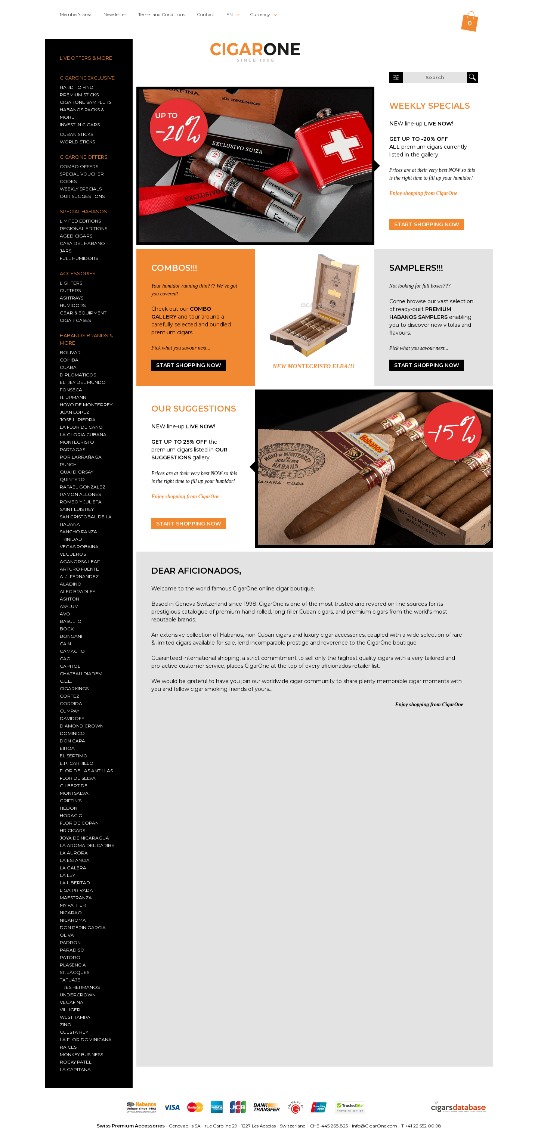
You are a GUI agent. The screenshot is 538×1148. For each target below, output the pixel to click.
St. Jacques (74, 972)
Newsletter (114, 14)
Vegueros (73, 554)
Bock (67, 629)
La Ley (67, 875)
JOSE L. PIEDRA (78, 419)
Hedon (68, 808)
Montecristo (77, 442)
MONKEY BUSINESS (81, 1054)
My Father (73, 905)
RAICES (68, 1047)
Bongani (71, 636)
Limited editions (80, 221)
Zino (65, 1024)
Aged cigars (76, 236)
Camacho (72, 651)
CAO (65, 658)
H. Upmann (73, 397)
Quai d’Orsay (76, 472)
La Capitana (75, 1069)
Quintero (72, 479)
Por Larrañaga (81, 457)
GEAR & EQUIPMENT (83, 313)
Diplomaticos (78, 375)
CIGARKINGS (74, 688)
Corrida (71, 703)
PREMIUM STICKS (79, 94)
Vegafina (71, 1002)
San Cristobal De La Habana (86, 520)
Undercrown (78, 994)
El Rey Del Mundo (83, 382)
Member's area (76, 14)
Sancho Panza (78, 531)
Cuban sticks (76, 134)
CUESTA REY (74, 1032)
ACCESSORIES (78, 273)
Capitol (70, 666)
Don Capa (72, 741)
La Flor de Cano (81, 427)
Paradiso (72, 950)
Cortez (69, 696)
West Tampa (75, 1017)
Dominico (72, 733)
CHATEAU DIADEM (81, 673)
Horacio (71, 815)
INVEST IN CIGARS (80, 124)
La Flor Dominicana (86, 1039)
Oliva (67, 935)
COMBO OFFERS (79, 166)
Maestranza (76, 897)
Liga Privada (76, 890)
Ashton (69, 599)
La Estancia (75, 860)
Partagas (72, 449)
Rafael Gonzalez (82, 487)
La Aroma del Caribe (87, 845)
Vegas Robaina (79, 546)
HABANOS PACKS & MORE (82, 113)
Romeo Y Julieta (81, 502)
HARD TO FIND (76, 87)
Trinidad (71, 539)
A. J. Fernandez (79, 576)
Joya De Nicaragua (84, 838)
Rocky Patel (76, 1062)
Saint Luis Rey (77, 509)
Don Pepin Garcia (83, 927)
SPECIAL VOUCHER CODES (82, 177)
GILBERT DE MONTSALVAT (75, 789)
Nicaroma (73, 920)
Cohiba (69, 360)
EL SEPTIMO (73, 755)
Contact (205, 14)
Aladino (70, 584)
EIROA (67, 748)
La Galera (73, 868)
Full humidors (79, 258)
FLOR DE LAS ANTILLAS (86, 770)
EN (229, 14)
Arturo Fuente (79, 569)
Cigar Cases (75, 320)
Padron (70, 942)
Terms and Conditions (161, 14)
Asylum (69, 606)
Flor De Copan (79, 823)
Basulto (70, 621)
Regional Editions (83, 228)
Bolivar (70, 352)
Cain (65, 643)
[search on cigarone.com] (435, 77)
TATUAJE (70, 980)
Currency (260, 14)
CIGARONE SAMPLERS (85, 102)
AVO (65, 614)
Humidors (73, 305)
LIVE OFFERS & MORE (86, 58)
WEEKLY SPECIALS (81, 189)
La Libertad (75, 882)
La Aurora (74, 853)
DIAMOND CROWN (81, 726)
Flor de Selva (78, 778)
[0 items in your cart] (469, 21)
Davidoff (72, 718)
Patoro (70, 957)
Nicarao (71, 912)
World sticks (77, 142)
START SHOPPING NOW (426, 224)
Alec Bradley (77, 591)
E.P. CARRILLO (76, 763)
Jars (65, 251)
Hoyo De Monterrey (86, 404)
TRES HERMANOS (80, 987)
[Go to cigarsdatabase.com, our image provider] (458, 1107)
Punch (68, 464)
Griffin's (70, 800)
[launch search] (472, 77)
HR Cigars (72, 830)
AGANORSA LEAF (80, 561)
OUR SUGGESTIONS (82, 196)
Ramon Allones (80, 494)
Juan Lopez (74, 412)
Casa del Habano (82, 243)
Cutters (70, 290)
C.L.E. (66, 681)
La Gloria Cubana (83, 434)
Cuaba (68, 367)
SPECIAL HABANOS (83, 211)
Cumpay (69, 711)
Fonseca (71, 390)
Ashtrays (71, 298)
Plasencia (73, 965)
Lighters (71, 283)
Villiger (70, 1009)
